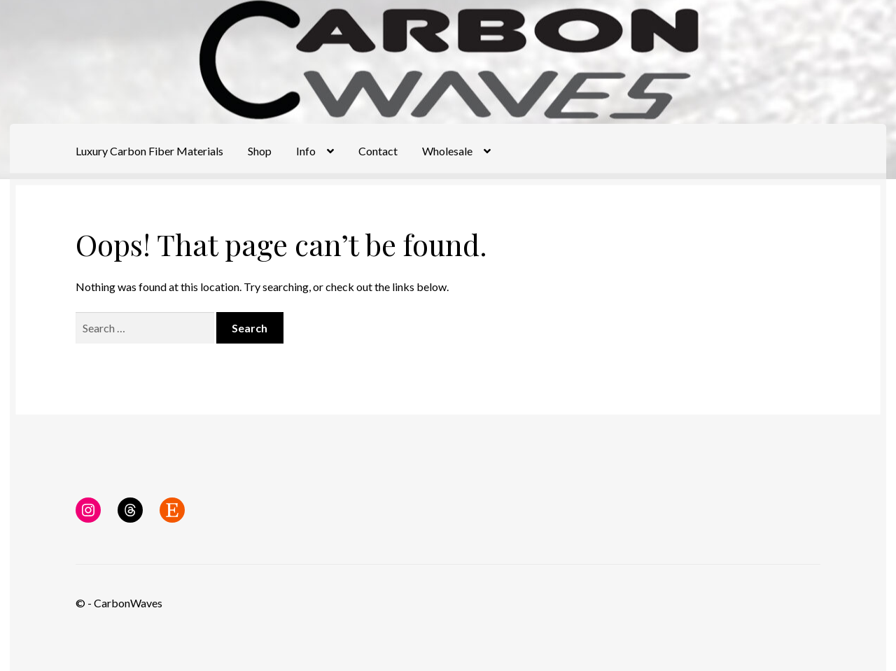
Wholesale (447, 150)
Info (306, 150)
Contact (378, 150)
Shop (260, 150)
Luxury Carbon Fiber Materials (149, 150)
